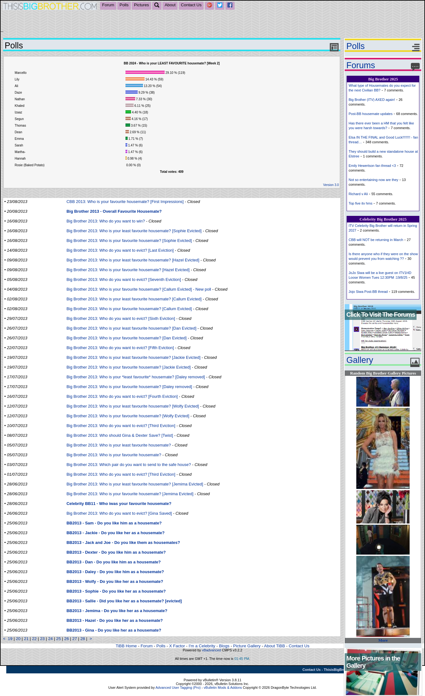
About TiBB (274, 646)
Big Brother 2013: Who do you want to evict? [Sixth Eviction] (120, 318)
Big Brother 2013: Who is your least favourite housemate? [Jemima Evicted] (134, 484)
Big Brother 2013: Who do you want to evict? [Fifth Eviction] (120, 347)
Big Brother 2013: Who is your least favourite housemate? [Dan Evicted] (131, 328)
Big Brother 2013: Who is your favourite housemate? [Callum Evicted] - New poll (138, 289)
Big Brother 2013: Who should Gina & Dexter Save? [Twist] (119, 435)
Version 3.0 (331, 185)
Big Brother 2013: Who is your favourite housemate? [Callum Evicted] (129, 308)
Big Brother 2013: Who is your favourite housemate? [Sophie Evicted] (129, 240)
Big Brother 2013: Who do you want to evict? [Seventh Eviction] (123, 279)
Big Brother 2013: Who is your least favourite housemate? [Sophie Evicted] (134, 230)
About (170, 5)
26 (66, 638)
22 (34, 638)
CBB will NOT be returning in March (375, 240)
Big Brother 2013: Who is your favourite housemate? (113, 454)
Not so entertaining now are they (373, 180)
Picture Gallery (246, 646)
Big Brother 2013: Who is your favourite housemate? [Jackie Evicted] (128, 367)
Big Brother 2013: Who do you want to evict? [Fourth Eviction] (122, 396)
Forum (108, 5)
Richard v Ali (358, 194)
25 (58, 638)
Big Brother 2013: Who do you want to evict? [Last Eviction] (120, 250)
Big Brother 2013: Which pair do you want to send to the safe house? (128, 464)
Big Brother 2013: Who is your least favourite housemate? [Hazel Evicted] (132, 260)
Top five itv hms (360, 203)
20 (18, 638)
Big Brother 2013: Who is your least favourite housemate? (118, 445)
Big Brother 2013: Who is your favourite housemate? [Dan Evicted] (126, 338)
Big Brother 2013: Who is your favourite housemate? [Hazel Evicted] (127, 269)
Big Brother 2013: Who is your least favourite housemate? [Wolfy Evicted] (132, 406)
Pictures (141, 5)
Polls (124, 5)
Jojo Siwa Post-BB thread (368, 291)
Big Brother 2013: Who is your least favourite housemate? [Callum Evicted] (134, 299)
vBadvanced (211, 650)
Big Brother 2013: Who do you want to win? (105, 221)
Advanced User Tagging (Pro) (178, 687)
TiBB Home (126, 646)
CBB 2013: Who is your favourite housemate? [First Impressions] (125, 201)
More (383, 640)
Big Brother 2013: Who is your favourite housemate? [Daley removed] (129, 386)
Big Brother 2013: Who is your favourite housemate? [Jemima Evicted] (130, 493)
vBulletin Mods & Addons (223, 687)
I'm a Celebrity (202, 646)
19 (10, 638)
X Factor (177, 646)
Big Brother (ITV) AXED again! (371, 99)
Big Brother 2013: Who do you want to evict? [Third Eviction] (120, 425)
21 (26, 638)
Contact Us (191, 5)
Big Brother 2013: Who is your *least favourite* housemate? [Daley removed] (135, 377)
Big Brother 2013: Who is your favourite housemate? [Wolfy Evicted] (127, 416)
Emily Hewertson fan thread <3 (372, 165)
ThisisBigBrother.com (341, 669)
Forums (360, 65)
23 (42, 638)
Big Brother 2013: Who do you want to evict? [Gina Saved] (119, 513)
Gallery (359, 360)
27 (74, 638)
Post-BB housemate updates (370, 114)
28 (82, 638)
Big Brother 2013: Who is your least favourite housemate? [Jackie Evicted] (133, 357)
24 (50, 638)
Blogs (224, 646)
